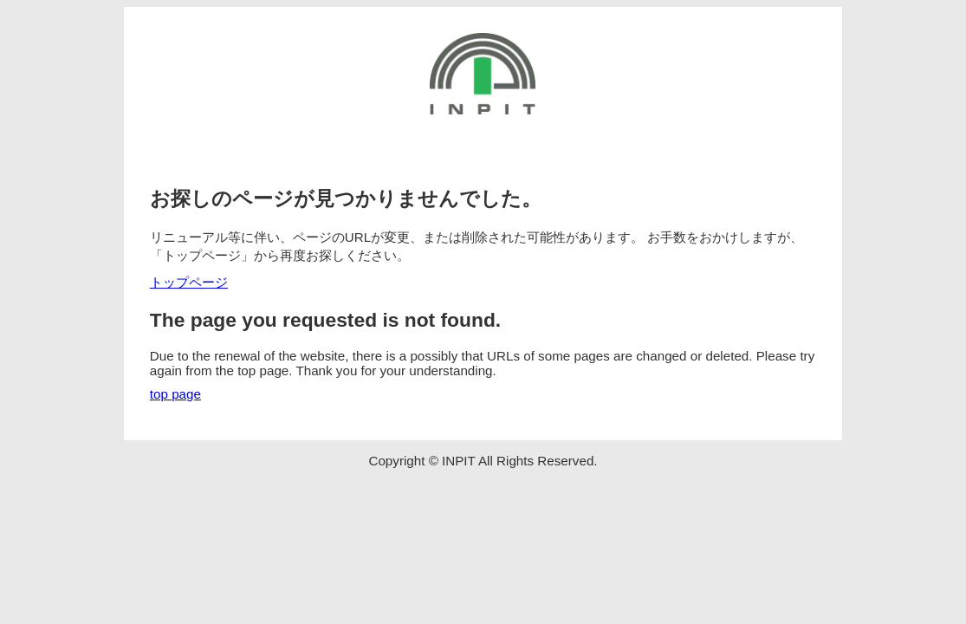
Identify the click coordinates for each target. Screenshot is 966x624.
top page (175, 394)
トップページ (189, 282)
